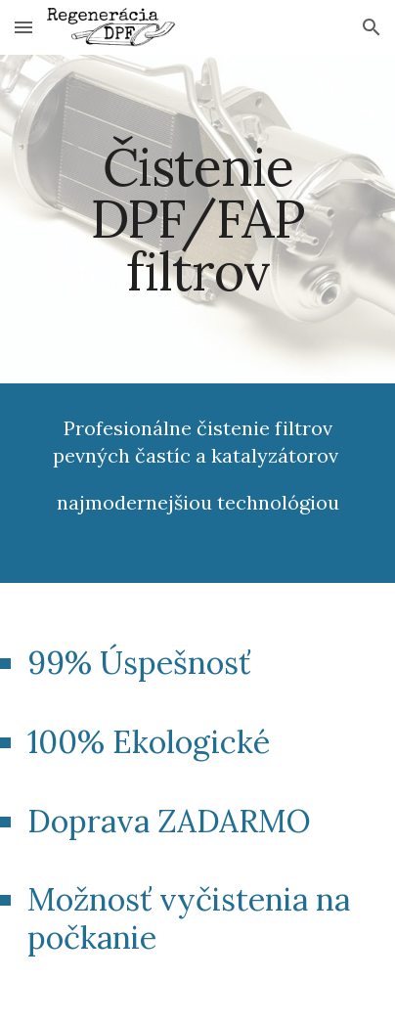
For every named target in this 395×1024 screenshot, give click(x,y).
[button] (23, 27)
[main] (197, 219)
